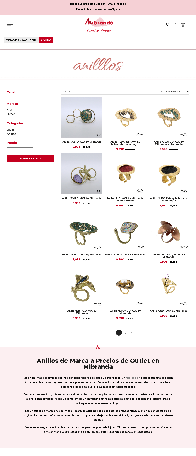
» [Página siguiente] (132, 332)
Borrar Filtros (30, 158)
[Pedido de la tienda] (174, 91)
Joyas (10, 130)
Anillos (11, 134)
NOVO (11, 114)
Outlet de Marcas (99, 30)
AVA (9, 110)
